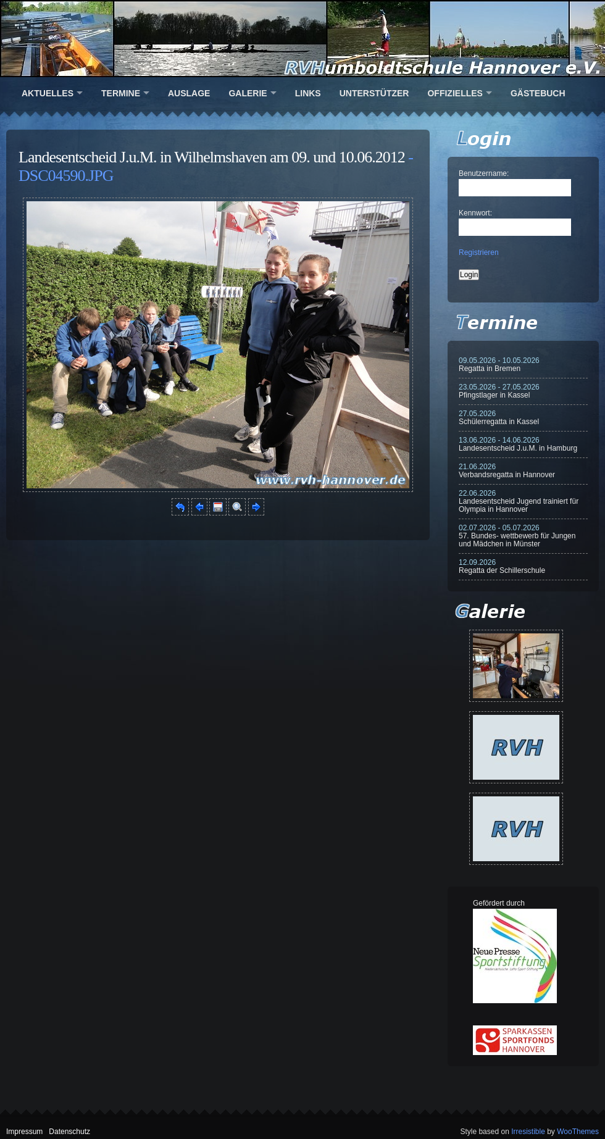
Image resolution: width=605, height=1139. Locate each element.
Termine (120, 93)
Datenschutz (69, 1131)
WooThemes (578, 1131)
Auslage (189, 93)
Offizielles (454, 93)
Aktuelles (47, 93)
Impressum (24, 1131)
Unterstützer (374, 93)
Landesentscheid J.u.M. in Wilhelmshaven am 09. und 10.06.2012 (212, 157)
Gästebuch (538, 93)
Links (308, 93)
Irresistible (528, 1131)
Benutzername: (484, 173)
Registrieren (479, 252)
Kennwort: (475, 213)
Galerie (247, 93)
